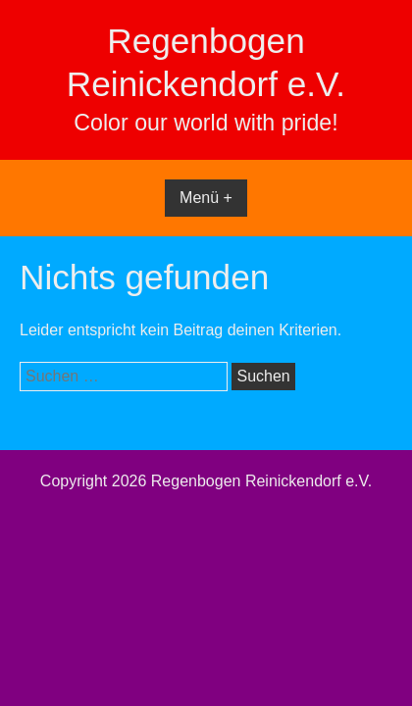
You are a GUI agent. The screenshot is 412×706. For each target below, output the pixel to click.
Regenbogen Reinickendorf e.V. (261, 481)
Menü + (206, 197)
